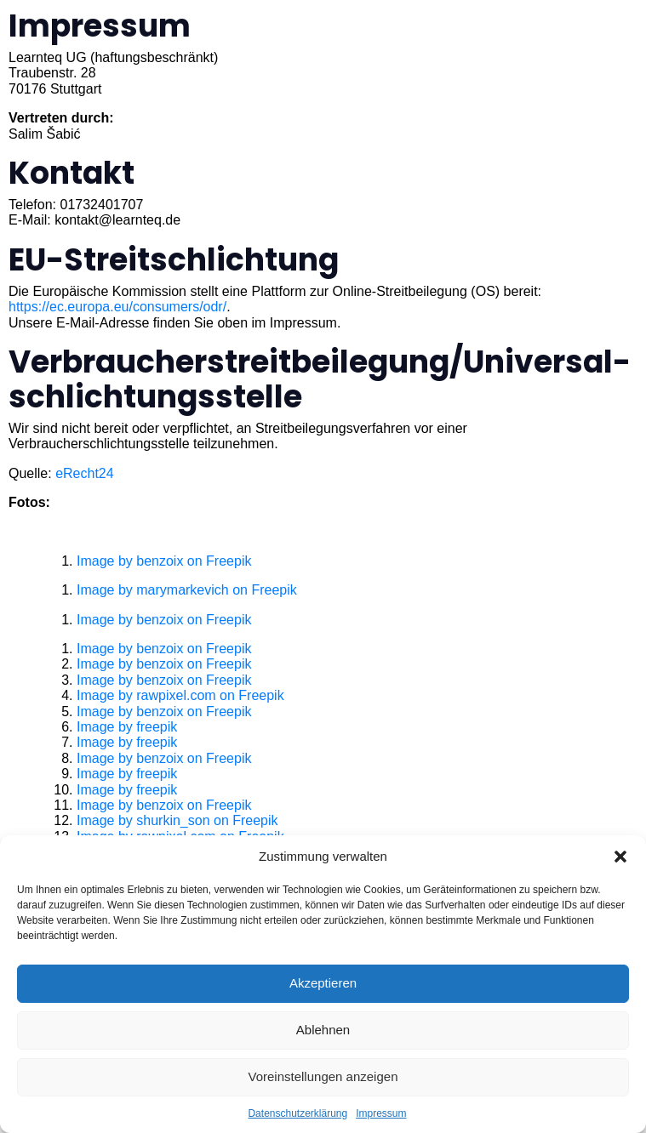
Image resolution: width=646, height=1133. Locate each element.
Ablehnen (323, 1029)
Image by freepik (127, 727)
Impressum (381, 1113)
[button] (620, 856)
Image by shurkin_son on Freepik (177, 820)
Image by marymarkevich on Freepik (187, 590)
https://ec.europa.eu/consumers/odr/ (117, 306)
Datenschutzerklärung (297, 1113)
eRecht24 (84, 473)
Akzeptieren (323, 983)
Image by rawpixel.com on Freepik (180, 695)
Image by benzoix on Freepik (164, 561)
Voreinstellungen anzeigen (323, 1076)
